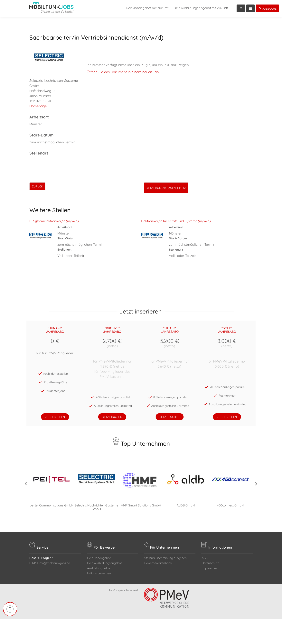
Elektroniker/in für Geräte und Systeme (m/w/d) (176, 221)
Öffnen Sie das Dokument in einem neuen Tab (123, 72)
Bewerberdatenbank (158, 563)
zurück (37, 186)
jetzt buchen (55, 417)
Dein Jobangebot (99, 558)
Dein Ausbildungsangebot (104, 563)
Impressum (209, 568)
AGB (205, 558)
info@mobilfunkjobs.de (54, 563)
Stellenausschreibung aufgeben (165, 558)
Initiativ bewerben (99, 573)
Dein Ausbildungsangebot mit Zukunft (201, 8)
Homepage (38, 106)
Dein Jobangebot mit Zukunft (147, 8)
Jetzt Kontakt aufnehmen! (166, 188)
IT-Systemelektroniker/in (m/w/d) (54, 221)
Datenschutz (210, 563)
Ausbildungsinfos (98, 568)
